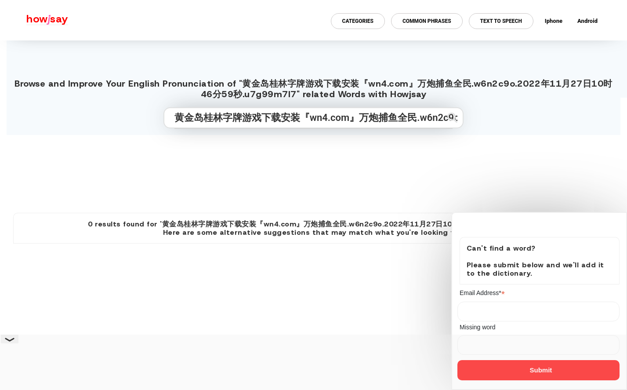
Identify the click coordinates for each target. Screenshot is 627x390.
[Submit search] (452, 117)
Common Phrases (426, 21)
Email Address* (482, 293)
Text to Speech (501, 21)
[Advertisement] (314, 170)
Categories (357, 21)
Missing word (478, 327)
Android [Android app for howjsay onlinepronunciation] (587, 21)
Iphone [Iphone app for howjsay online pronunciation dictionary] (553, 21)
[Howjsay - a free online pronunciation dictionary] (34, 20)
